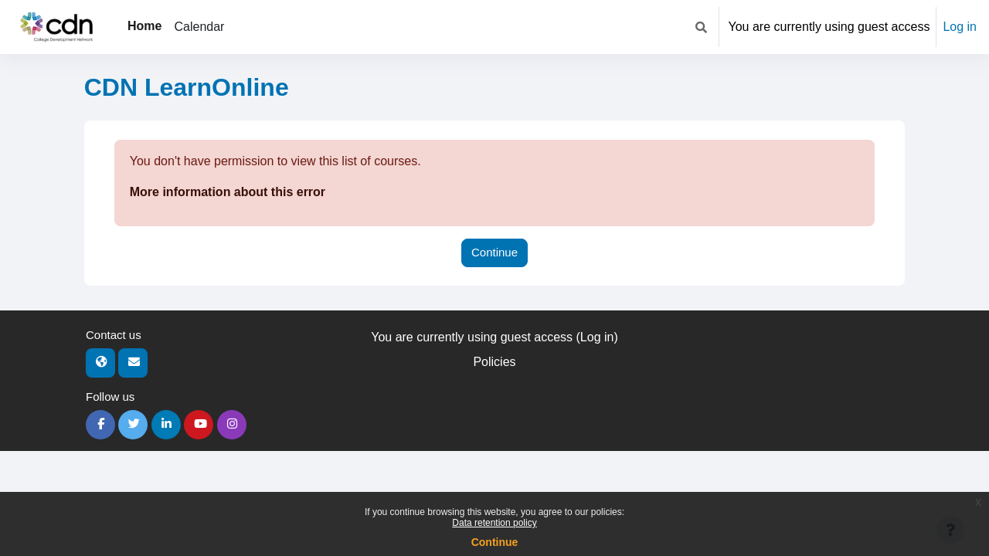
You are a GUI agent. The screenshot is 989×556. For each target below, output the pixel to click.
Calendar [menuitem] (199, 26)
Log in (960, 26)
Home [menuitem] (144, 25)
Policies (494, 361)
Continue (494, 542)
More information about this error (227, 191)
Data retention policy (494, 522)
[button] (701, 27)
